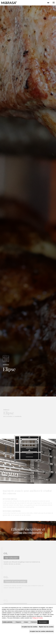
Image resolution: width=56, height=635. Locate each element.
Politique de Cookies (37, 618)
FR (48, 3)
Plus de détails (43, 622)
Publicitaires (34, 622)
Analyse (26, 622)
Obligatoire (18, 622)
